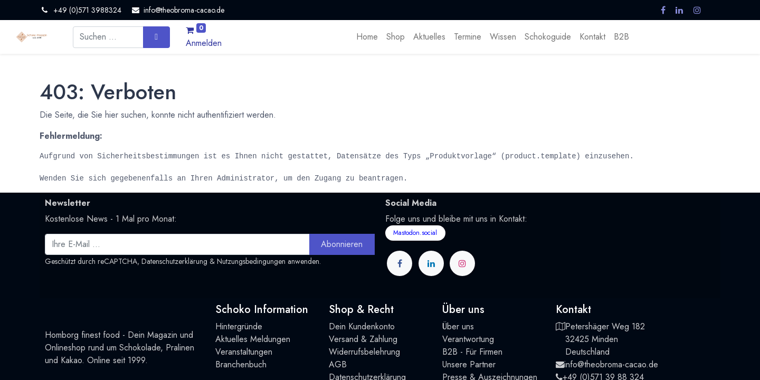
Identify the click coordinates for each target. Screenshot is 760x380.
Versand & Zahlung (363, 339)
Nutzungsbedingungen (251, 261)
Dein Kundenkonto (362, 326)
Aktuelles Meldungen (252, 339)
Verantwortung (468, 339)
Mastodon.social (415, 233)
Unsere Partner (469, 364)
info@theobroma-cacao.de (611, 364)
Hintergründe (238, 326)
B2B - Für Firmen (472, 352)
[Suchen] (156, 37)
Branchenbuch (241, 364)
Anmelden (204, 43)
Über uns (458, 326)
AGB (338, 364)
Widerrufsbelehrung (364, 352)
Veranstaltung (239, 352)
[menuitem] (367, 37)
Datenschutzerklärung (174, 261)
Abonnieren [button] (342, 244)
